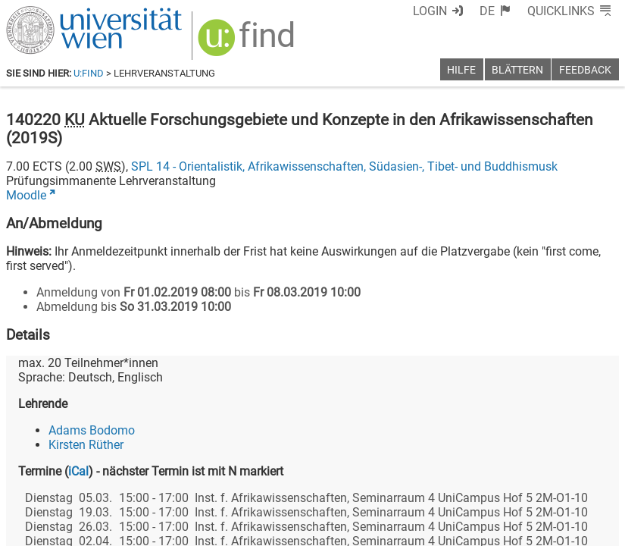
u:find (88, 73)
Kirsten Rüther (85, 445)
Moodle (26, 195)
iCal (78, 471)
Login (430, 11)
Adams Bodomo (91, 430)
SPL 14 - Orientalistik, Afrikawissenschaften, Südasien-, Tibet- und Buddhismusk (344, 166)
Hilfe (461, 70)
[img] (248, 43)
